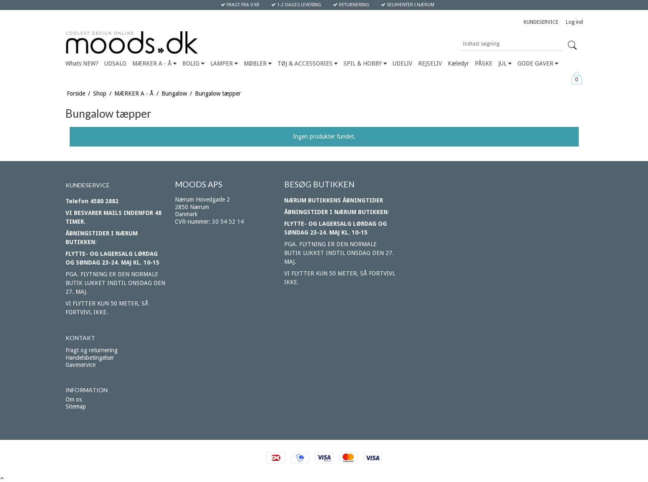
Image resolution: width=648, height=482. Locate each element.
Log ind (574, 22)
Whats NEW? (82, 63)
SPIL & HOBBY (365, 63)
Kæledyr (458, 63)
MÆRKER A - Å (154, 63)
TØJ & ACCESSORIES (307, 63)
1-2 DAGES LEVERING (296, 5)
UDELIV (402, 63)
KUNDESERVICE (541, 22)
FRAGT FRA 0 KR (240, 5)
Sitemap (76, 406)
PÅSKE (483, 63)
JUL (505, 63)
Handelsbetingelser (90, 357)
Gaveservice (81, 364)
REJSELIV (430, 63)
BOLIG (193, 63)
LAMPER (224, 63)
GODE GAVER (537, 63)
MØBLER (258, 63)
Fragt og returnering (92, 350)
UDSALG (115, 63)
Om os (74, 399)
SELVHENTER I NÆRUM (407, 5)
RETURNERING (351, 5)
